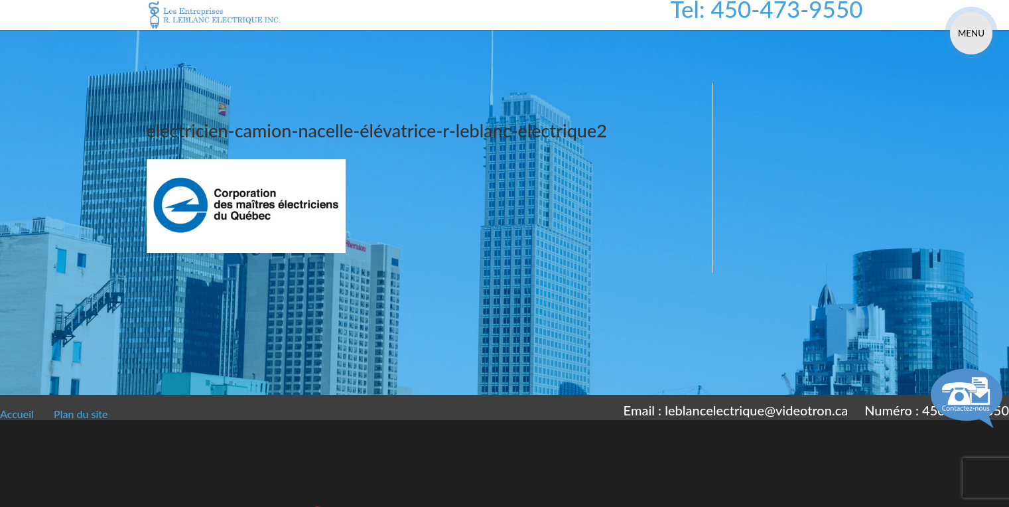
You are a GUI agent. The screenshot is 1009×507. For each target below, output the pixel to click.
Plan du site (80, 413)
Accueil (17, 413)
